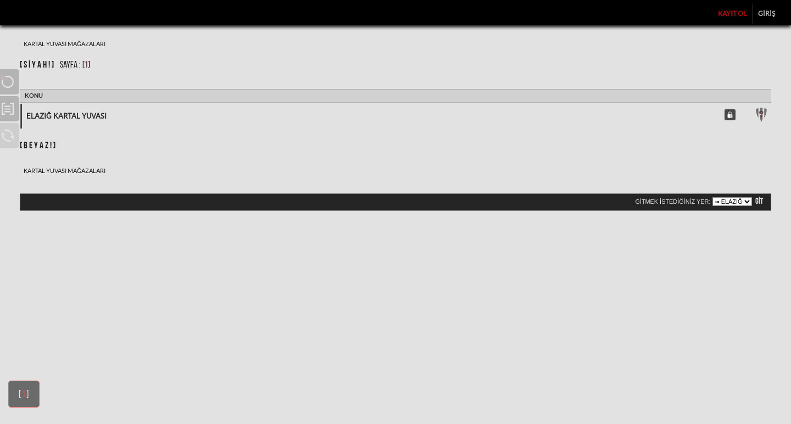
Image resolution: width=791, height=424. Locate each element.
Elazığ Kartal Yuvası (66, 116)
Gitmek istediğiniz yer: (672, 201)
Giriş (766, 13)
